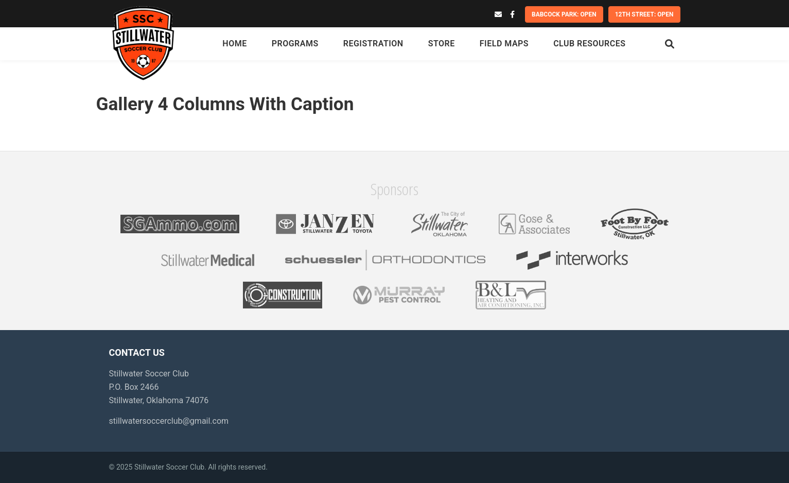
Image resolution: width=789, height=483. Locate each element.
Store (441, 43)
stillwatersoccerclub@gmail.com (169, 421)
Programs (295, 43)
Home (234, 43)
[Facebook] (512, 14)
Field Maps (504, 43)
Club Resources (589, 43)
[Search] (669, 44)
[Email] (498, 14)
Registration (373, 43)
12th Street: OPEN (644, 14)
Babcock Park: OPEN (564, 14)
